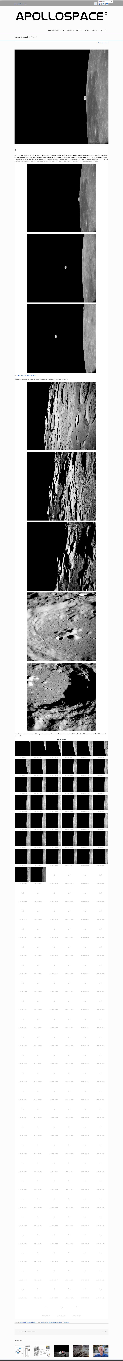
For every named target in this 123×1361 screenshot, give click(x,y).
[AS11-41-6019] (61, 97)
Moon (60, 1322)
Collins (46, 1322)
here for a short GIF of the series (27, 375)
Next (106, 43)
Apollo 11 (25, 1322)
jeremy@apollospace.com (20, 3)
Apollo (21, 1322)
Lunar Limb (55, 1322)
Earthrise (51, 1322)
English (102, 1)
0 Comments (66, 1322)
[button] (105, 30)
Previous (100, 43)
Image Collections (32, 1322)
